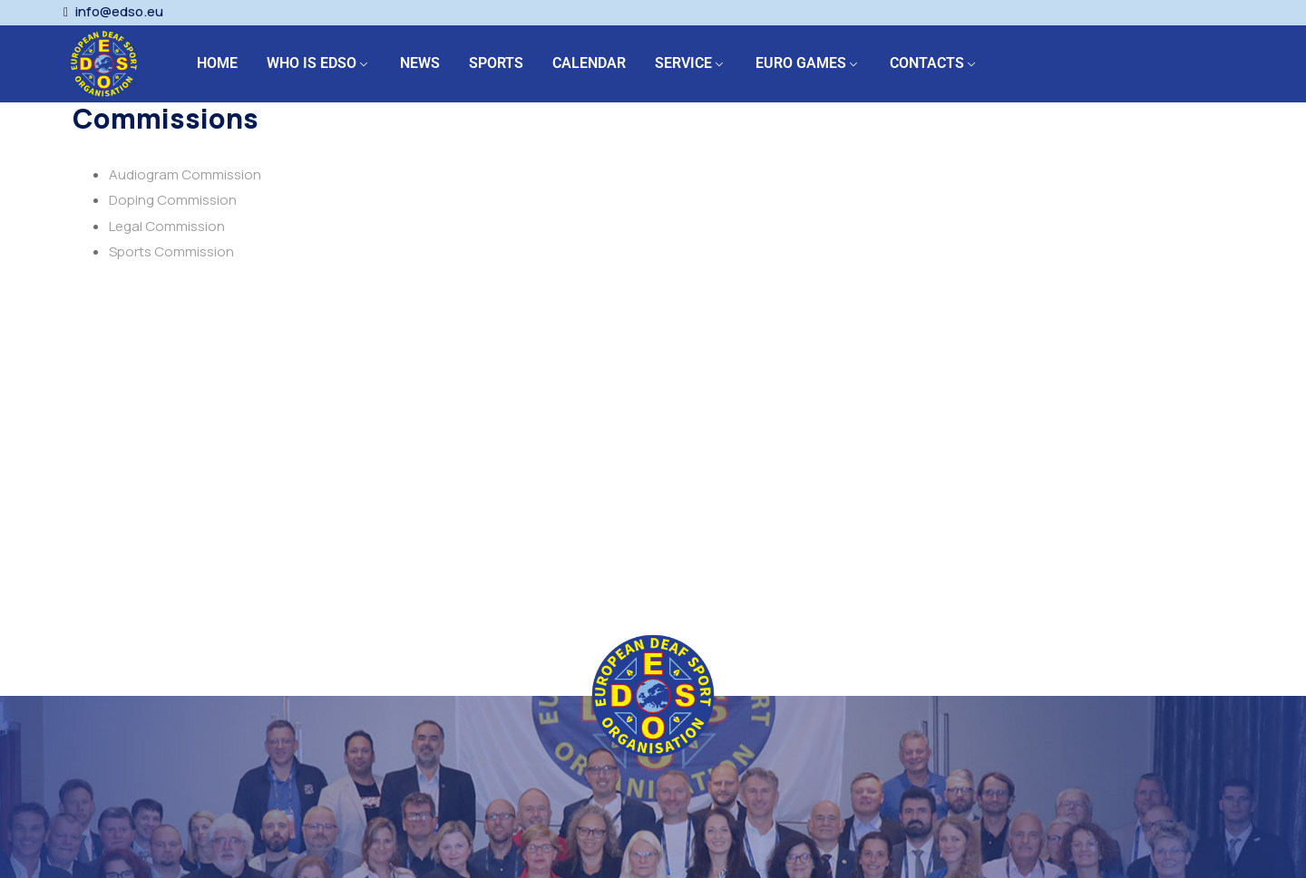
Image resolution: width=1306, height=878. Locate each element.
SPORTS (496, 63)
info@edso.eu (119, 12)
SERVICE (683, 63)
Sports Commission (171, 251)
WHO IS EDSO (311, 63)
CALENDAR (589, 63)
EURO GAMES (800, 63)
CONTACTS (927, 63)
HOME (217, 63)
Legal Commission (167, 226)
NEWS (420, 63)
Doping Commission (173, 199)
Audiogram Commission (185, 174)
